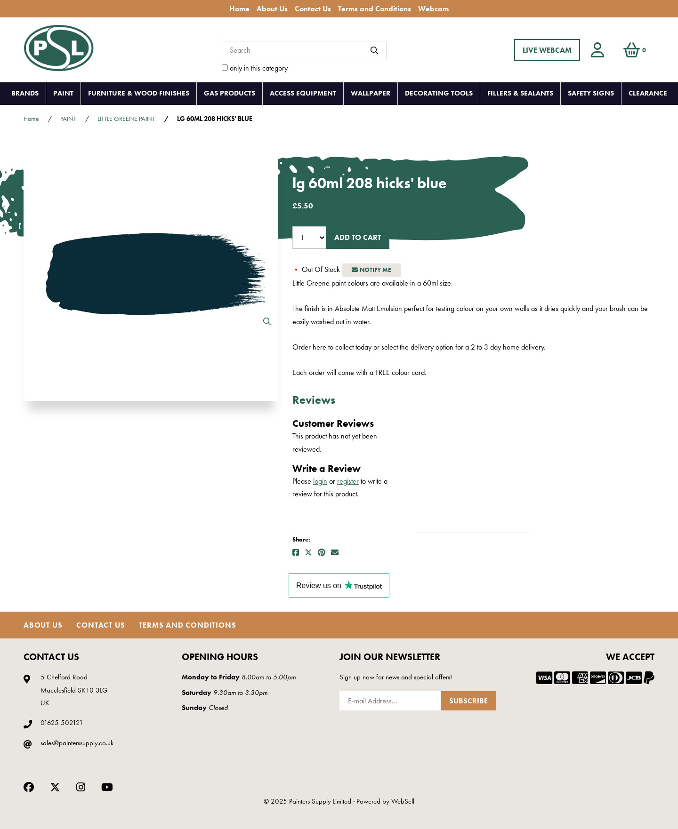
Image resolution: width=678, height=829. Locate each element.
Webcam (433, 9)
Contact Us (313, 9)
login (320, 481)
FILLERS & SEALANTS (520, 93)
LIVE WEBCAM (547, 50)
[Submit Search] (374, 50)
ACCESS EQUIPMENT (303, 93)
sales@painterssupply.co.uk (76, 743)
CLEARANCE (648, 93)
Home (239, 9)
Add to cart (357, 237)
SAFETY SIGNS (591, 93)
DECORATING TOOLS (439, 93)
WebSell (402, 801)
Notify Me (371, 270)
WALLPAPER (370, 93)
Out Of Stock (317, 269)
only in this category (255, 68)
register (348, 481)
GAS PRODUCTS (229, 93)
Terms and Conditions (374, 9)
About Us (272, 9)
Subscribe (468, 701)
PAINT (63, 93)
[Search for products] (304, 50)
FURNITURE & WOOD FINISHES (138, 93)
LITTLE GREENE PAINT (126, 118)
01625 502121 (61, 722)
